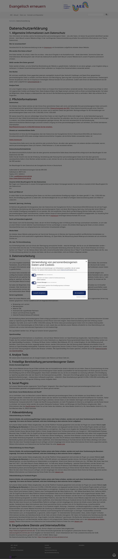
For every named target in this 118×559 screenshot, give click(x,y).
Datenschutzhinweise (67, 270)
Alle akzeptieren (79, 293)
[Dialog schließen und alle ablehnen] (86, 260)
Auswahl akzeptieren (39, 293)
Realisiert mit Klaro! (81, 297)
